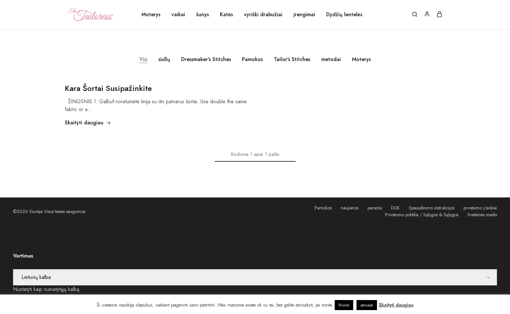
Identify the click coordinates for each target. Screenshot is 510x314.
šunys (202, 14)
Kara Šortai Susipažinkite (108, 88)
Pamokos (252, 59)
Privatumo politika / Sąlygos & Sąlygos (421, 214)
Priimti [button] (344, 305)
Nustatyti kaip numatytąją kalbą (46, 289)
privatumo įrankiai (480, 208)
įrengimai (304, 14)
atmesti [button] (366, 305)
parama (375, 208)
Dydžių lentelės (344, 14)
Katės (226, 14)
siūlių (164, 59)
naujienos (349, 208)
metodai (331, 59)
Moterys (150, 14)
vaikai (178, 14)
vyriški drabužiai (263, 14)
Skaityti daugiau (88, 122)
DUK (395, 208)
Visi (143, 59)
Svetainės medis (482, 214)
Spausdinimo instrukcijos (431, 208)
